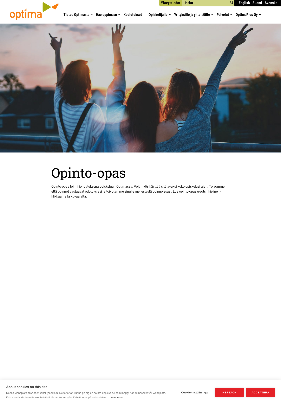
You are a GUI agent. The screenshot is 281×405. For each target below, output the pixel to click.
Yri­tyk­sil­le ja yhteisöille (192, 14)
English (244, 3)
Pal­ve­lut (223, 14)
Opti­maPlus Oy (247, 14)
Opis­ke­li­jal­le (158, 14)
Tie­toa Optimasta (76, 14)
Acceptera (260, 392)
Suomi (257, 3)
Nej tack (229, 392)
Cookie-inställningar (195, 392)
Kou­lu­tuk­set (133, 14)
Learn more (116, 397)
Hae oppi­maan (106, 14)
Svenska (271, 3)
